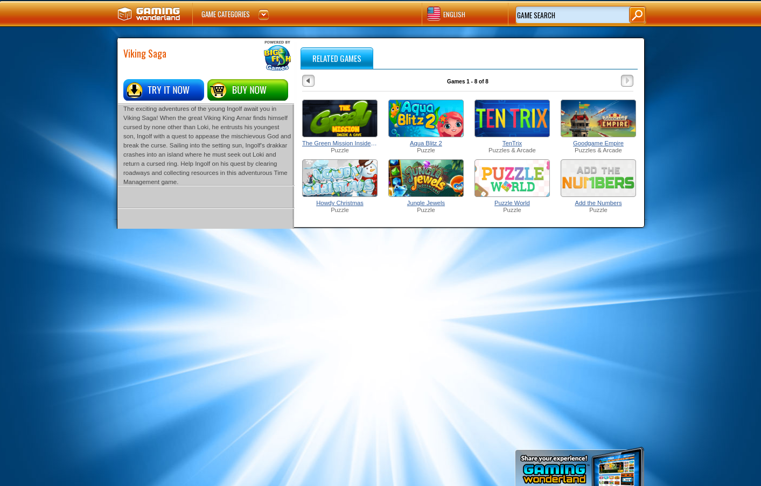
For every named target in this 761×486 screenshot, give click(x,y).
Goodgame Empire (598, 143)
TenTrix (512, 143)
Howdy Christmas (340, 203)
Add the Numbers (598, 203)
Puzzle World (512, 203)
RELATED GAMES (336, 58)
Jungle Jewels (426, 203)
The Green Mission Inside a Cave (340, 143)
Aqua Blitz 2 (426, 143)
